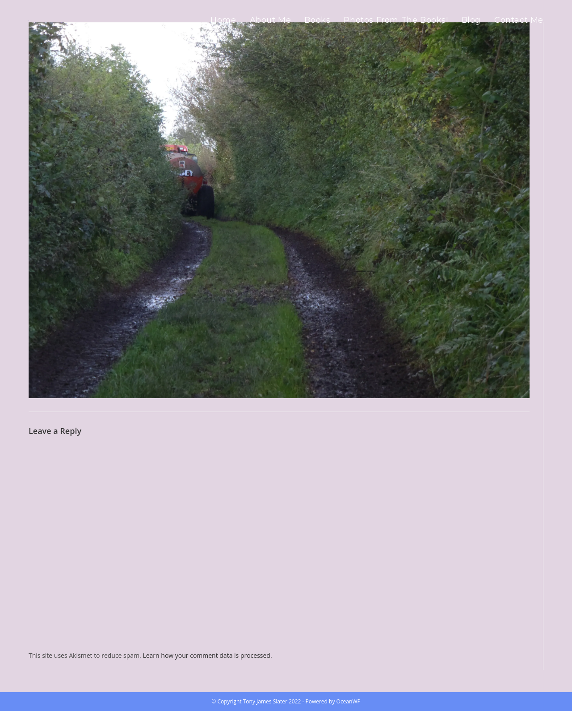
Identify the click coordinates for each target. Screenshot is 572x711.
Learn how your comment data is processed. (207, 655)
